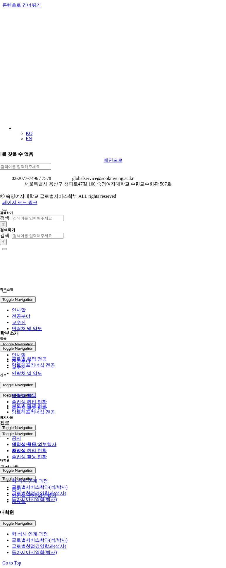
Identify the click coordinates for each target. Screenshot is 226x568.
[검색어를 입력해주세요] (37, 218)
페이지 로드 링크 (19, 202)
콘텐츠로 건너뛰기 (21, 5)
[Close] (4, 210)
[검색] (3, 224)
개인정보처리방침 (18, 190)
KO (29, 133)
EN (29, 138)
